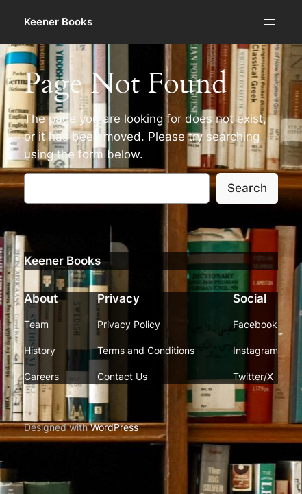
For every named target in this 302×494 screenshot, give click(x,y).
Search (247, 188)
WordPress (114, 427)
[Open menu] (270, 22)
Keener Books (58, 22)
